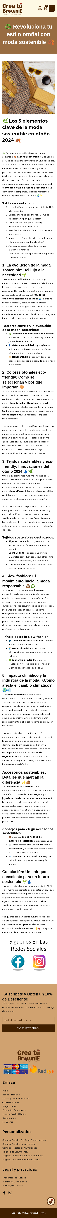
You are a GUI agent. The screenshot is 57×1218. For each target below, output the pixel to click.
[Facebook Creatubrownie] (4, 1194)
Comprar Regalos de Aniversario (19, 1144)
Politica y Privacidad (12, 1185)
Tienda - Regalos (11, 1094)
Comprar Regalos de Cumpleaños (19, 1148)
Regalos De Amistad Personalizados (21, 1159)
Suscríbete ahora (28, 1028)
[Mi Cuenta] (40, 9)
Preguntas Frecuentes (14, 1110)
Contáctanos (9, 1118)
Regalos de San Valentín (15, 1152)
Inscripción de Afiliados (14, 1114)
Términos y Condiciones (14, 1181)
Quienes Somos (10, 1102)
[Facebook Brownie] (18, 970)
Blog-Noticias (9, 1106)
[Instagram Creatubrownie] (10, 1194)
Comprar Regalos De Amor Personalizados (24, 1140)
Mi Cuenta (7, 1122)
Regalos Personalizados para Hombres (22, 1155)
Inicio (5, 1090)
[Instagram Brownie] (39, 970)
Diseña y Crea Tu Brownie (15, 1098)
